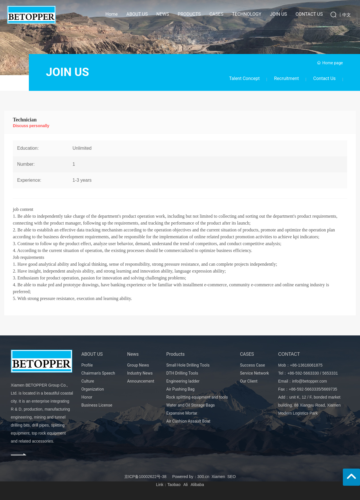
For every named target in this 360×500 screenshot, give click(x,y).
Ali (185, 484)
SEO (231, 476)
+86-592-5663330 (303, 373)
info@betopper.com (309, 381)
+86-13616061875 (306, 365)
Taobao (174, 484)
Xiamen (218, 476)
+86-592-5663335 (305, 389)
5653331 (330, 373)
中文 (346, 14)
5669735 (329, 389)
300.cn (203, 476)
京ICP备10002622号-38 (145, 476)
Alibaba (197, 484)
